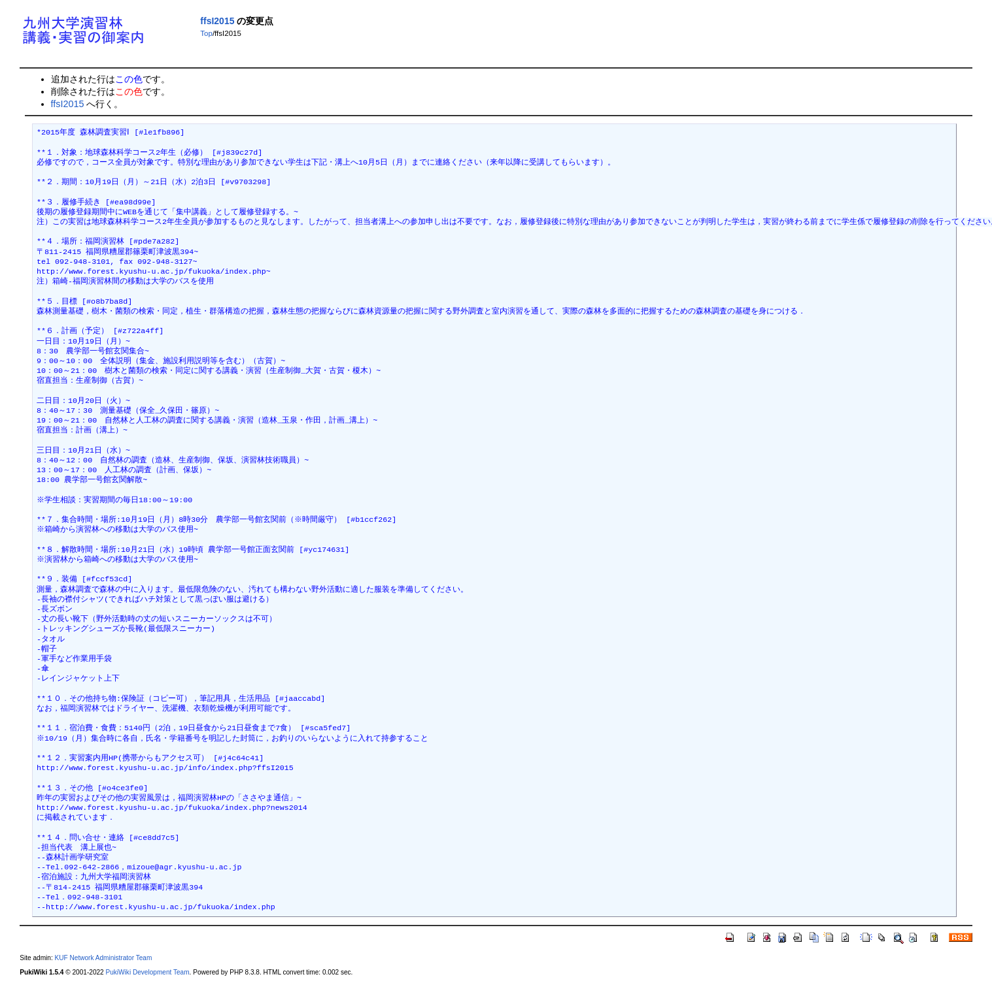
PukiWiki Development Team (148, 972)
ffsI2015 (217, 21)
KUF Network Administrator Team (103, 957)
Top (206, 33)
